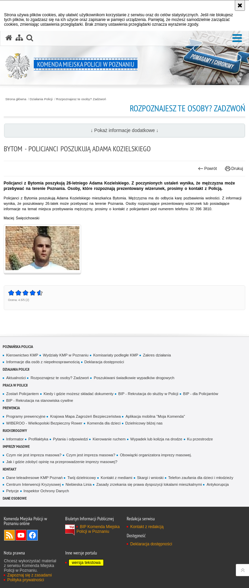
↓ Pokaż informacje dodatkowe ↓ (124, 130)
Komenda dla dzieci (104, 423)
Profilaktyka (38, 439)
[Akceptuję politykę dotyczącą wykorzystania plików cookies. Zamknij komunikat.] (240, 5)
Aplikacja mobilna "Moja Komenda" (155, 416)
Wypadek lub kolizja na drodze (156, 439)
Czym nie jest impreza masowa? (33, 455)
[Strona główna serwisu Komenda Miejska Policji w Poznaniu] (8, 38)
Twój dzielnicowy (81, 478)
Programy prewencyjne (25, 416)
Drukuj (234, 168)
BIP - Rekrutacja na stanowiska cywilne (39, 400)
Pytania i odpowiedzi (70, 439)
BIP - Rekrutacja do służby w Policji (148, 394)
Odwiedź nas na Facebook (32, 535)
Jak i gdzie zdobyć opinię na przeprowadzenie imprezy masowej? (61, 462)
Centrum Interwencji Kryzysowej (33, 484)
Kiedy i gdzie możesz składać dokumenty (79, 394)
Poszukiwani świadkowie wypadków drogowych (134, 378)
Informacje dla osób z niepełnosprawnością (42, 362)
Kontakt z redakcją (147, 526)
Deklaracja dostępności (104, 362)
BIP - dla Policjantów (200, 394)
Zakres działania (157, 355)
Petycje (12, 491)
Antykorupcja (217, 484)
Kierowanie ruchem (109, 439)
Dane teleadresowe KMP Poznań (34, 478)
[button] (237, 38)
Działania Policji (41, 99)
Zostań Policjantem (22, 394)
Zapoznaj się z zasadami (29, 575)
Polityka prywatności (25, 580)
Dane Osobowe (15, 498)
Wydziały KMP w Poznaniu (66, 355)
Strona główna (15, 99)
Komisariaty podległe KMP (115, 355)
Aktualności (16, 378)
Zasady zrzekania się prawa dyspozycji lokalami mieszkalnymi (149, 484)
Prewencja (11, 407)
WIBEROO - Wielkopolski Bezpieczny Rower (44, 423)
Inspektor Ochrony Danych (46, 491)
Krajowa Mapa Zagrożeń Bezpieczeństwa (85, 416)
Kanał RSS (9, 535)
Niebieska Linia (79, 484)
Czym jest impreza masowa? (90, 455)
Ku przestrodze (200, 439)
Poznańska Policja (18, 346)
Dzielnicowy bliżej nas (144, 423)
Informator (15, 439)
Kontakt (10, 469)
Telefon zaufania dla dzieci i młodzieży (200, 478)
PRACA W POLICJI (15, 385)
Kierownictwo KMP (22, 355)
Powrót (207, 168)
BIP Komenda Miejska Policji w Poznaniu (98, 529)
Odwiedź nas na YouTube (21, 535)
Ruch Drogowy (15, 430)
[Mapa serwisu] (19, 38)
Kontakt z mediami (116, 478)
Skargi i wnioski (150, 478)
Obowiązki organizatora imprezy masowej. (156, 455)
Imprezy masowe (16, 446)
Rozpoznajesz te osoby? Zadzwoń (81, 99)
